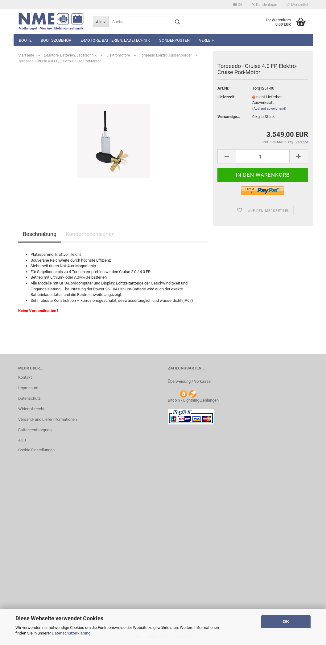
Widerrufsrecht (31, 409)
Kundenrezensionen (90, 234)
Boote (25, 40)
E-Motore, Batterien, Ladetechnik (115, 40)
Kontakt (25, 377)
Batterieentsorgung (35, 430)
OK (286, 621)
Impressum (28, 388)
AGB (22, 440)
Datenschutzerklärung (71, 633)
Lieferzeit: (226, 97)
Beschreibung (39, 234)
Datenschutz (29, 398)
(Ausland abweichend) (269, 109)
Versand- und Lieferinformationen (47, 419)
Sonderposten (174, 40)
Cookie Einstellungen (36, 450)
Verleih (206, 40)
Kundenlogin (264, 4)
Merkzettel (297, 4)
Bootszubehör (56, 40)
